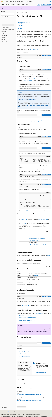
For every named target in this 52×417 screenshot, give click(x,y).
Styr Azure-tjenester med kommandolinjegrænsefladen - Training (29, 394)
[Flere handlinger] (50, 13)
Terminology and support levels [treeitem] (8, 29)
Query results (38, 287)
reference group (44, 219)
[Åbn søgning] (46, 2)
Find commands (20, 25)
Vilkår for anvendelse (29, 416)
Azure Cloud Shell (20, 37)
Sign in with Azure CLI (35, 121)
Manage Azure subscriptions (45, 120)
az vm (20, 236)
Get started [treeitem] (5, 25)
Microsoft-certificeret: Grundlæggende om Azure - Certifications (29, 400)
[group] (35, 160)
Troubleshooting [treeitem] (5, 43)
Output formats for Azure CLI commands (36, 236)
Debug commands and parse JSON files (27, 320)
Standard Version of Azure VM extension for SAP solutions (39, 246)
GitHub (37, 340)
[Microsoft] (2, 1)
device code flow (32, 78)
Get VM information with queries (34, 240)
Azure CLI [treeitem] (4, 18)
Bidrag (23, 414)
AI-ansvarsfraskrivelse (5, 414)
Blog (19, 414)
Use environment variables (24, 318)
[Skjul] (14, 12)
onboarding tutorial (39, 313)
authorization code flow (45, 74)
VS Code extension (25, 305)
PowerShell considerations (24, 356)
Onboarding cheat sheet (24, 351)
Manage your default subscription (25, 315)
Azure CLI (26, 12)
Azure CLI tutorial (22, 353)
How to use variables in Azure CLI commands (37, 238)
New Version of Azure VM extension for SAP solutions (38, 244)
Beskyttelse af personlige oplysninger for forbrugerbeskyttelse (12, 416)
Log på (49, 1)
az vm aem (21, 244)
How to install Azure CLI (34, 49)
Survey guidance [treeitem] (5, 41)
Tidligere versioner (13, 414)
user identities (28, 97)
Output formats (30, 287)
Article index (23, 223)
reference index (25, 210)
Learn (18, 12)
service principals (23, 99)
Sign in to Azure (20, 23)
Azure (22, 12)
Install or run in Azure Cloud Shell (24, 22)
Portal (38, 4)
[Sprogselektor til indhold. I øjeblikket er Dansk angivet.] (3, 412)
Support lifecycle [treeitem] (6, 27)
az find (23, 131)
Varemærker (36, 416)
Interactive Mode (35, 303)
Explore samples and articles (23, 26)
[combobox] (7, 14)
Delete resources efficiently (24, 322)
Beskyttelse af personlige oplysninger (32, 414)
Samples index (24, 219)
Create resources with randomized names (27, 317)
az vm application (22, 249)
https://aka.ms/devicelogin (27, 80)
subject (39, 219)
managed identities (32, 99)
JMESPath (36, 275)
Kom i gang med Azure (45, 4)
